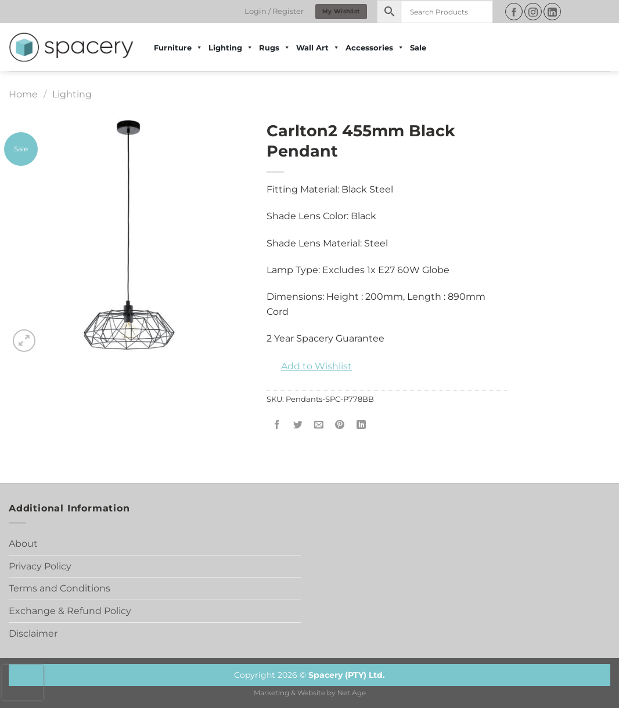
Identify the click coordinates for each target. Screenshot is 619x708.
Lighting (230, 47)
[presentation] (22, 682)
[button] (309, 366)
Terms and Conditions (59, 588)
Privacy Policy (40, 566)
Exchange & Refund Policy (70, 610)
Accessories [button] (375, 47)
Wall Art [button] (318, 47)
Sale (418, 47)
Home (23, 94)
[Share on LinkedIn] (360, 425)
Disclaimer (33, 633)
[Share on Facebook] (277, 425)
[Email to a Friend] (319, 425)
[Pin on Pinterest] (340, 425)
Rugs (274, 47)
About (23, 543)
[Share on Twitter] (298, 425)
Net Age (351, 693)
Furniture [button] (178, 47)
